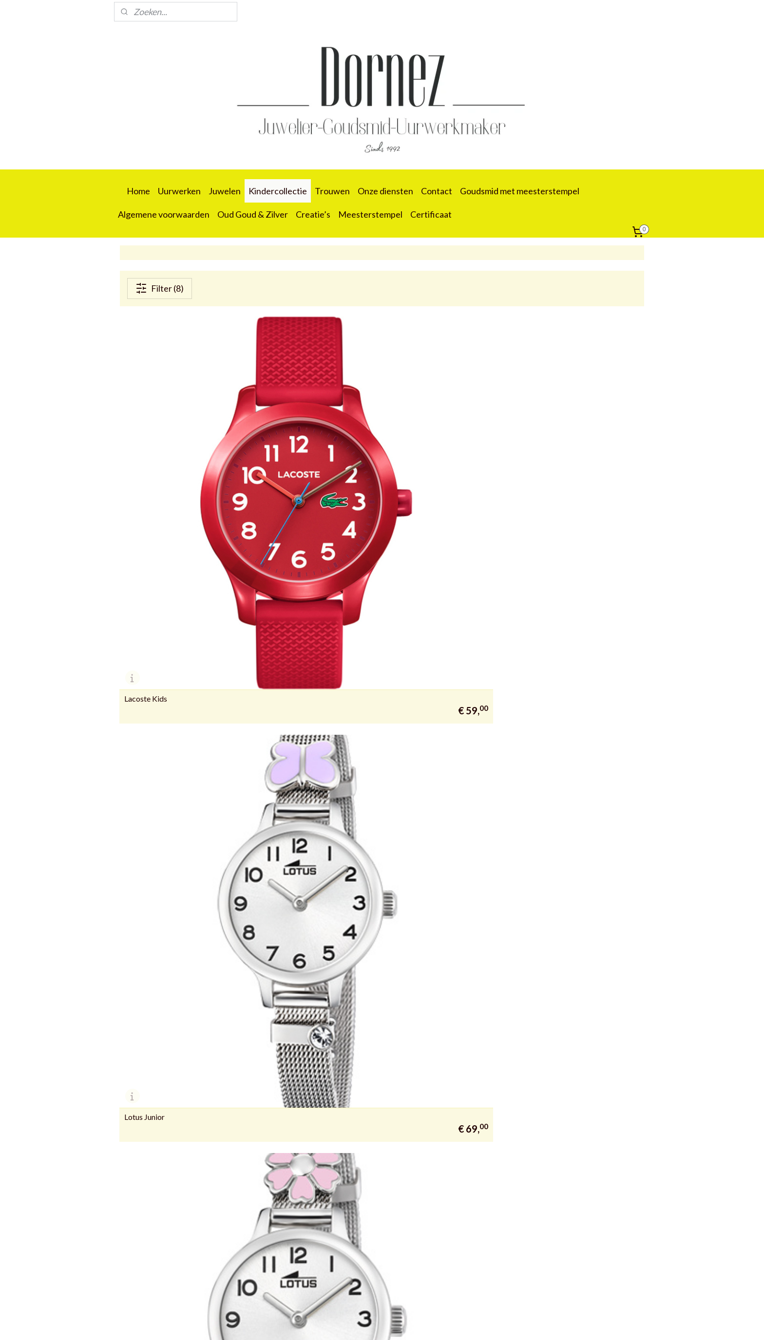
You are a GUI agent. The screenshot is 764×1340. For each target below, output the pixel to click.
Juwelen (225, 191)
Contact (436, 191)
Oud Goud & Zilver (252, 214)
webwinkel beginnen (402, 1322)
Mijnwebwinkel (481, 1322)
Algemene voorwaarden (164, 214)
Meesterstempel (370, 214)
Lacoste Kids (145, 493)
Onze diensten (385, 191)
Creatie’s (313, 214)
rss (368, 1322)
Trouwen (332, 191)
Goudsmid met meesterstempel (519, 191)
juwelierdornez (255, 989)
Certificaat (431, 214)
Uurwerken (179, 191)
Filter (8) (159, 288)
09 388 (129, 1275)
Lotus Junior (323, 493)
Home (138, 191)
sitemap (351, 1322)
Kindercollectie (277, 191)
